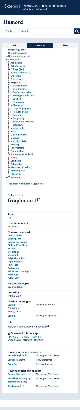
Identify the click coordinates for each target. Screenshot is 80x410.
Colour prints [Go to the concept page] (19, 89)
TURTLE (24, 337)
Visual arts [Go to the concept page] (13, 59)
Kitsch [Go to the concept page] (14, 131)
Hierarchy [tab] (40, 45)
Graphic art (38, 183)
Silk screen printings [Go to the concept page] (23, 121)
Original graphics (16, 258)
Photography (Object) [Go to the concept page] (22, 154)
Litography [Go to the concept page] (18, 102)
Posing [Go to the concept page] (14, 157)
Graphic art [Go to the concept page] (16, 82)
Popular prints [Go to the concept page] (20, 112)
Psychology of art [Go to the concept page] (17, 49)
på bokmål (28, 9)
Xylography (14, 278)
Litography (13, 252)
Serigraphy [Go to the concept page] (18, 118)
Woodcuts (13, 274)
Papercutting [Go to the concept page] (17, 151)
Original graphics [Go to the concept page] (22, 108)
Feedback (59, 6)
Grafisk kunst (15, 360)
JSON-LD (36, 337)
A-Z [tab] (14, 45)
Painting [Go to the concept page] (15, 144)
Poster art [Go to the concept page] (18, 115)
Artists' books (15, 235)
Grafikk (11, 305)
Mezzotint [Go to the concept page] (18, 105)
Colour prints (14, 238)
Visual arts (24, 183)
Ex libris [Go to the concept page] (17, 98)
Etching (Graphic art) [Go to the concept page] (24, 95)
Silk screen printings (18, 271)
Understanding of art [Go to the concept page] (19, 56)
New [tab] (65, 45)
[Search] (77, 31)
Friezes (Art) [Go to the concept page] (17, 79)
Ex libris (12, 248)
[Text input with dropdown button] (47, 31)
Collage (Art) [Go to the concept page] (17, 69)
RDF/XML (13, 337)
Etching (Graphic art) (18, 245)
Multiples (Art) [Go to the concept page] (18, 141)
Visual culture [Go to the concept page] (15, 177)
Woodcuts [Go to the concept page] (18, 125)
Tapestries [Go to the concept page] (16, 174)
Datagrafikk (14, 374)
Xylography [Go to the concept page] (19, 128)
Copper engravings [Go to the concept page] (22, 92)
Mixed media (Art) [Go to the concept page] (20, 134)
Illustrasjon (14, 386)
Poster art (13, 265)
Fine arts (12, 183)
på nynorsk (42, 9)
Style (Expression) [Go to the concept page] (17, 53)
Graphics (12, 364)
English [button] (11, 31)
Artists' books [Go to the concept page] (20, 85)
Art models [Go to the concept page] (16, 63)
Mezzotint (13, 255)
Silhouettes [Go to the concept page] (16, 164)
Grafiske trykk (15, 355)
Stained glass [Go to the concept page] (18, 170)
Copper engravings (17, 242)
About (46, 6)
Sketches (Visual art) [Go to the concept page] (21, 167)
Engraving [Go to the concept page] (16, 76)
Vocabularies (31, 6)
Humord (13, 21)
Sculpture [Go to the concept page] (16, 161)
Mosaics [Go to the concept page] (15, 138)
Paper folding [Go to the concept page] (17, 148)
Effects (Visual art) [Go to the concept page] (20, 72)
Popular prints (15, 261)
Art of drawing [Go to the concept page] (18, 66)
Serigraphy (13, 268)
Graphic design (15, 287)
